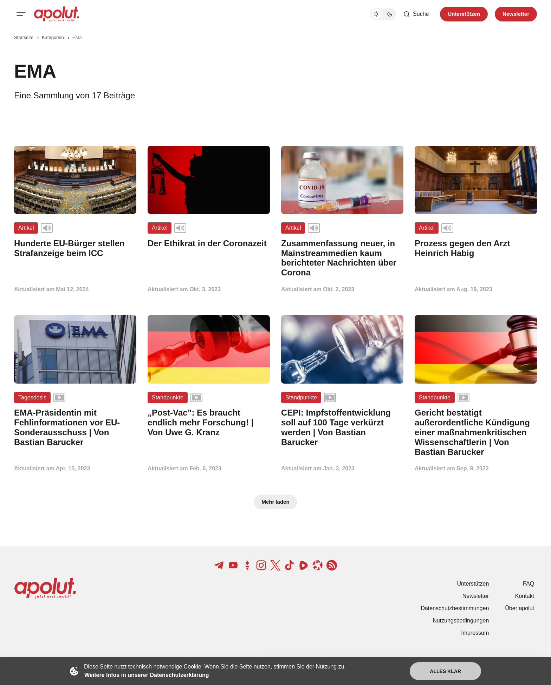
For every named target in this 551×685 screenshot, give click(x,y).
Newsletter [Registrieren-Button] (516, 14)
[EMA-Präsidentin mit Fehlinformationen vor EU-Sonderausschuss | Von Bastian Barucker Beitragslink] (75, 427)
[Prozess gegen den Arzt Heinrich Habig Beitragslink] (476, 248)
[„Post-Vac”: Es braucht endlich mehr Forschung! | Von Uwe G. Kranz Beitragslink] (209, 422)
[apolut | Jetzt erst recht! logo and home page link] (56, 14)
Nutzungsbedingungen (461, 621)
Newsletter (475, 596)
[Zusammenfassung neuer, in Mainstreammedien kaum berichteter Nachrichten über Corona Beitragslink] (342, 258)
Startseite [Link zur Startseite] (23, 37)
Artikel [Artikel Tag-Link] (26, 228)
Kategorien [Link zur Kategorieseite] (53, 37)
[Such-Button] (416, 14)
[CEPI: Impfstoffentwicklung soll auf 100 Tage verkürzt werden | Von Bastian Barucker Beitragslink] (342, 427)
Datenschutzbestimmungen (455, 608)
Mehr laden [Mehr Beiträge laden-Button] (275, 502)
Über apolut (519, 608)
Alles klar (445, 671)
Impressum (475, 633)
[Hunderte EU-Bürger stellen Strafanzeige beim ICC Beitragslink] (75, 248)
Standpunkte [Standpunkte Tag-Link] (167, 397)
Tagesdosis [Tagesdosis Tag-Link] (32, 397)
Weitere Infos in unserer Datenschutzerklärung (146, 675)
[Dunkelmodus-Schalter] (383, 14)
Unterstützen (473, 584)
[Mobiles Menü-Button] (21, 14)
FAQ (528, 584)
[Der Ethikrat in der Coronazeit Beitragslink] (209, 243)
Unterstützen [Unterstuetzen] (464, 14)
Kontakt (524, 596)
